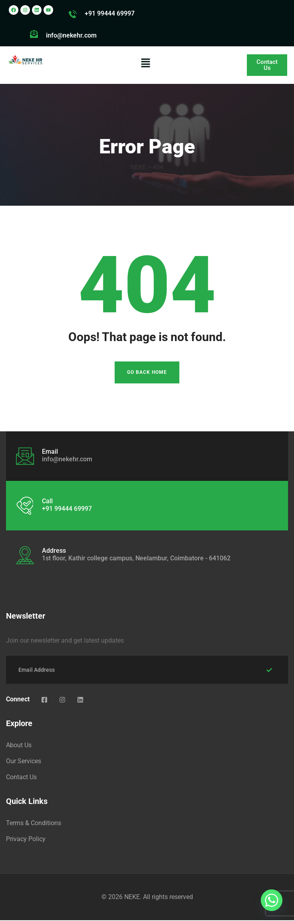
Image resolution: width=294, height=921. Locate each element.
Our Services (23, 762)
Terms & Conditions (33, 824)
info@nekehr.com (71, 35)
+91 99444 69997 (110, 13)
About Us (19, 746)
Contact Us (21, 778)
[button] (145, 63)
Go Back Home (147, 373)
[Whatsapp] (271, 900)
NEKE (132, 897)
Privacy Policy (26, 840)
